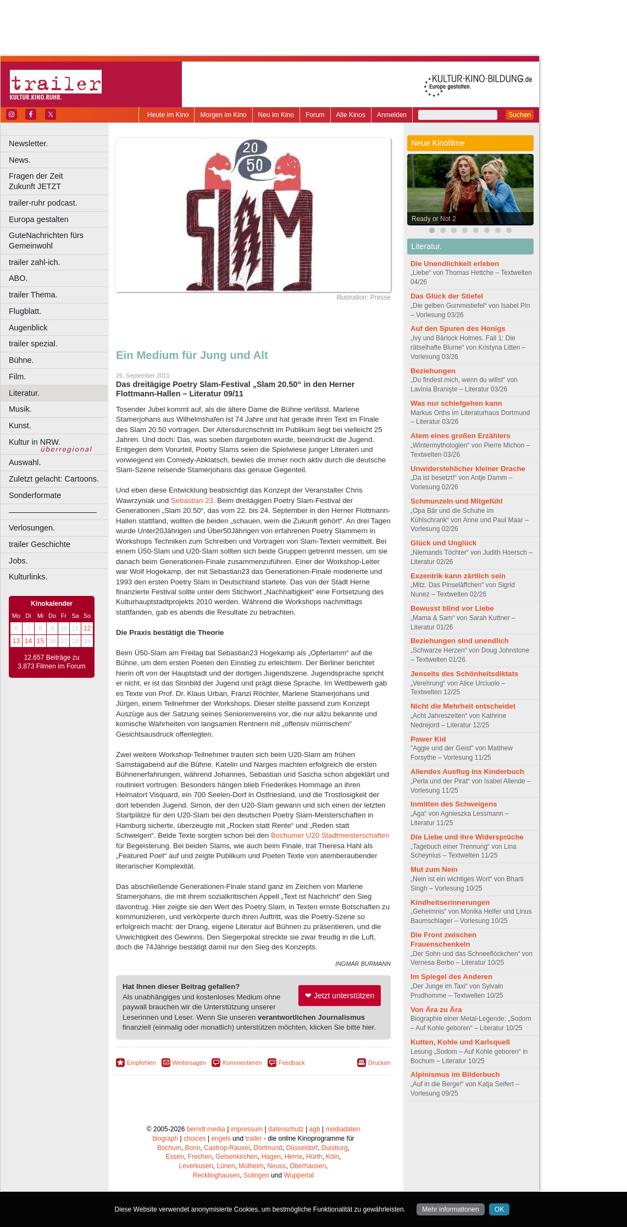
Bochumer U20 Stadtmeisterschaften (330, 835)
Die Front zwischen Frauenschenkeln (443, 939)
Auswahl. (25, 462)
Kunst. (20, 425)
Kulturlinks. (28, 576)
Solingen (256, 1175)
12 (87, 628)
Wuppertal (299, 1175)
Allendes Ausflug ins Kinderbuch (467, 771)
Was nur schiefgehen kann (456, 403)
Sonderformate (35, 495)
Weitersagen (190, 1062)
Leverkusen (196, 1166)
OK (499, 1209)
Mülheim (250, 1166)
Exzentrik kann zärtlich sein (458, 576)
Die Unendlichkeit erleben (454, 263)
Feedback (292, 1062)
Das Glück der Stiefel (446, 296)
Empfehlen (141, 1062)
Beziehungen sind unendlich (459, 641)
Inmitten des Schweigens (453, 804)
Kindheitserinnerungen (450, 902)
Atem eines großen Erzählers (460, 436)
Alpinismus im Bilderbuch (455, 1074)
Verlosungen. (32, 527)
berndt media (206, 1129)
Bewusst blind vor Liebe (452, 608)
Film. (17, 376)
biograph (165, 1138)
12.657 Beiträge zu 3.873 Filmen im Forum (51, 662)
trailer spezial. (33, 343)
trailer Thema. (33, 294)
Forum (315, 115)
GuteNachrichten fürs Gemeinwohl (46, 240)
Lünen (226, 1166)
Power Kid (428, 739)
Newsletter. (28, 143)
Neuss (276, 1166)
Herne (294, 1156)
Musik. (20, 409)
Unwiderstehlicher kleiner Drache (467, 469)
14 (28, 641)
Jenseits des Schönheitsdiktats (464, 674)
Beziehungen (433, 371)
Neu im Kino (276, 115)
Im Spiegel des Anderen (451, 976)
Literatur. (24, 393)
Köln (332, 1156)
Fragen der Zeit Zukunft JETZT (59, 181)
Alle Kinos (350, 115)
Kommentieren (242, 1062)
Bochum (169, 1148)
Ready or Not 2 (434, 219)
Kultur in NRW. (34, 442)
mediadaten (342, 1129)
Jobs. (18, 560)
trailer (253, 1138)
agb (314, 1129)
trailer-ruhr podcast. (43, 202)
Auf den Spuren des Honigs (458, 328)
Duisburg (334, 1148)
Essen (175, 1156)
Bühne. (21, 360)
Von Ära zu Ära (436, 1009)
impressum (247, 1129)
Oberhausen (308, 1166)
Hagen (271, 1156)
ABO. (18, 278)
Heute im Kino (167, 115)
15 (40, 641)
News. (20, 160)
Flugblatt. (25, 311)
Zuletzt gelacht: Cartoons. (54, 478)
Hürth (314, 1156)
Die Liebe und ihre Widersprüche (467, 837)
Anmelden (392, 115)
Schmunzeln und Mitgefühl (456, 501)
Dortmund (267, 1148)
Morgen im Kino (223, 115)
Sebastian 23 (192, 500)
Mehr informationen (450, 1209)
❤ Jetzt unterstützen (339, 995)
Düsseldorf (302, 1148)
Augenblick (28, 327)
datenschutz (286, 1129)
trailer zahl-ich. (34, 262)
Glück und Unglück (443, 543)
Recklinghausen (216, 1175)
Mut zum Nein (434, 869)
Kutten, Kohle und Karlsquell (460, 1042)
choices (195, 1138)
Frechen (200, 1156)
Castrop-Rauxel (226, 1148)
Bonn (193, 1148)
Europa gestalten (39, 219)
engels (220, 1138)
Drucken (379, 1062)
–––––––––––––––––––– (53, 511)
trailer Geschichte (39, 544)
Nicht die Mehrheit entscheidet (462, 706)
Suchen (519, 115)
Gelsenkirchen (236, 1156)
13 (16, 641)
